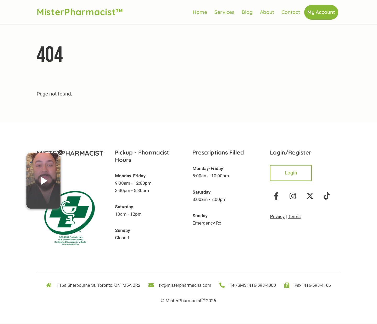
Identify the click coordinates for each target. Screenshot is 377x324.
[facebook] (277, 196)
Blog (247, 12)
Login (291, 173)
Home (200, 12)
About (267, 12)
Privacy (277, 216)
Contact (290, 12)
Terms (294, 216)
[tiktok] (327, 196)
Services (224, 12)
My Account (321, 12)
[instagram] (294, 196)
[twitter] (311, 196)
